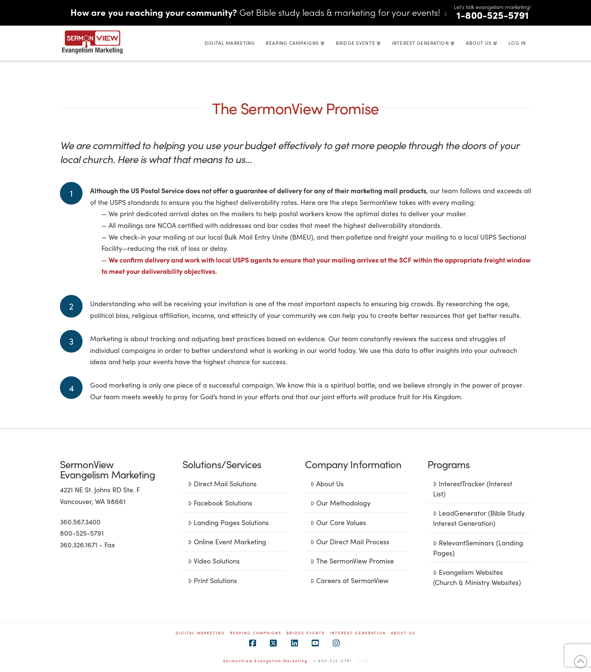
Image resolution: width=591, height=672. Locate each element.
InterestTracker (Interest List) (472, 488)
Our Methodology (340, 502)
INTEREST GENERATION (358, 633)
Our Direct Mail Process (350, 541)
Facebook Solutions (220, 502)
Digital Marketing (200, 633)
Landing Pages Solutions (228, 522)
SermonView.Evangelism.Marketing (265, 660)
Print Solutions (212, 580)
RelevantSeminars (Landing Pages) (478, 547)
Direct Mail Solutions (222, 483)
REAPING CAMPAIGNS (256, 633)
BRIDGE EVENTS (305, 633)
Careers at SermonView (349, 580)
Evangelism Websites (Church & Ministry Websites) (477, 577)
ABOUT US (403, 633)
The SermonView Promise (352, 560)
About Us (327, 483)
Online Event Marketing (227, 541)
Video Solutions (213, 560)
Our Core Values (338, 522)
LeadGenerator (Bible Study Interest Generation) (478, 518)
